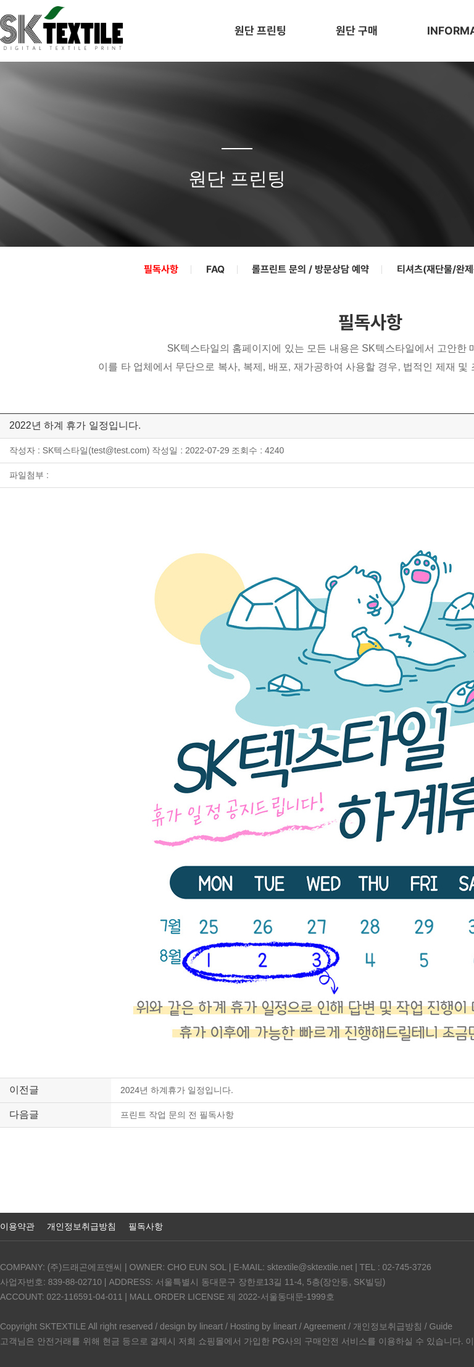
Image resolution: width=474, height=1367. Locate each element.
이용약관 (17, 1226)
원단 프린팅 (260, 30)
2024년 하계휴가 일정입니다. (176, 1090)
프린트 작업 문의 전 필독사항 (177, 1115)
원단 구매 (357, 30)
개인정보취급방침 (81, 1226)
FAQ (215, 269)
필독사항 (161, 269)
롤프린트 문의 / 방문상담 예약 (310, 269)
